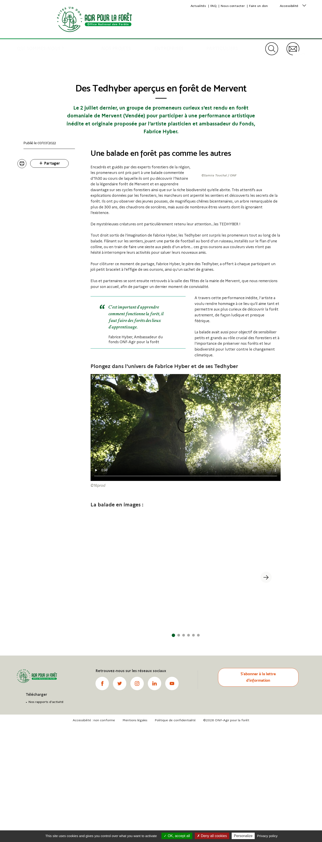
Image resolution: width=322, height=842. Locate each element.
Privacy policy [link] (267, 836)
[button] (105, 692)
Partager (52, 221)
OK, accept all (177, 836)
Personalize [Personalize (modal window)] (243, 836)
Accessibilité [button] (289, 6)
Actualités (198, 6)
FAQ (213, 6)
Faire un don (258, 6)
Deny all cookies (212, 836)
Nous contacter (232, 6)
